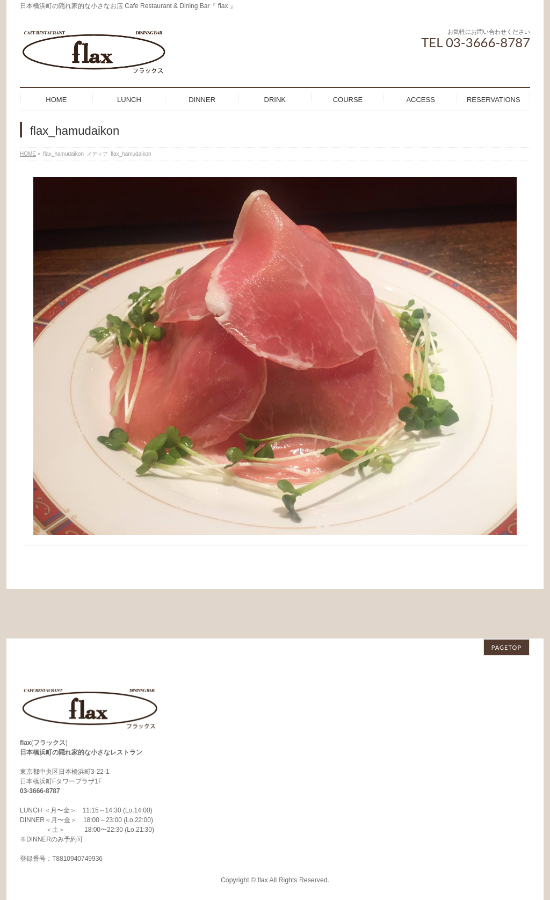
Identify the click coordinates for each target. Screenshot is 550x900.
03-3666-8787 (40, 741)
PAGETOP (506, 597)
